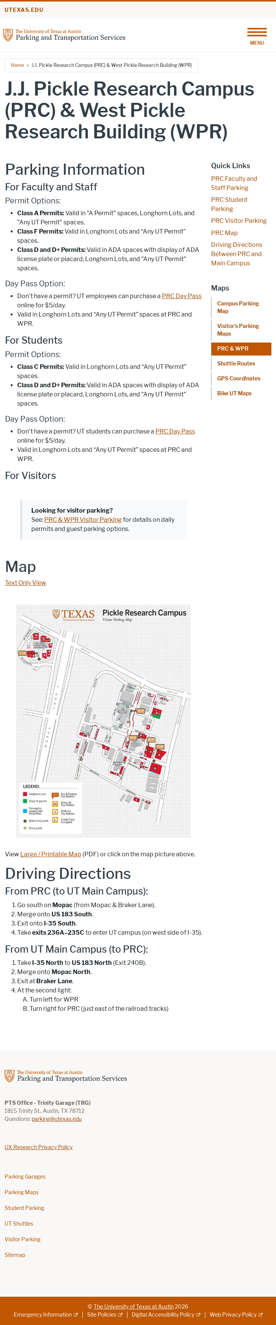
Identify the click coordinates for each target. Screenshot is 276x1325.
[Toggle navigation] (257, 35)
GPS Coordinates (238, 378)
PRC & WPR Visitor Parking (83, 519)
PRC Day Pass (182, 296)
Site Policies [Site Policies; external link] (101, 1315)
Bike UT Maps (234, 393)
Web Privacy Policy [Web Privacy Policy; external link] (233, 1315)
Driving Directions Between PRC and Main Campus (236, 254)
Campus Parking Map (238, 307)
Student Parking (24, 1208)
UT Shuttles (19, 1224)
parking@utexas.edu (57, 1119)
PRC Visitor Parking (239, 220)
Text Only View (25, 582)
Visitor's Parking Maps (238, 330)
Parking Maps (22, 1192)
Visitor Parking (22, 1239)
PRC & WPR (233, 349)
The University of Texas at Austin (134, 1307)
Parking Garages (25, 1177)
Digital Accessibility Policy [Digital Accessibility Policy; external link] (163, 1315)
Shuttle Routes (236, 363)
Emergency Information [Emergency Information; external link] (43, 1315)
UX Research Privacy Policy (39, 1147)
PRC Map (224, 233)
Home (17, 65)
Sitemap (15, 1255)
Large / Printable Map (50, 854)
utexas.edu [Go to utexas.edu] (24, 10)
